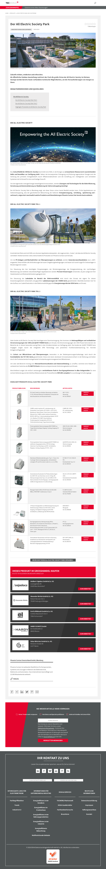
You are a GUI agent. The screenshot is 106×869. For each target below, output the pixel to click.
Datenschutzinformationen (46, 728)
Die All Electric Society (21, 97)
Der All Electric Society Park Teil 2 (26, 103)
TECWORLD (14, 2)
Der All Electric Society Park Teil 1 (26, 100)
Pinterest (62, 771)
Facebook (44, 771)
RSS (68, 771)
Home (6, 13)
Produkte (13, 13)
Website (16, 679)
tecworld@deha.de (49, 737)
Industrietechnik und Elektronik (26, 13)
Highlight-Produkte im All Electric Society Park (30, 107)
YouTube (56, 771)
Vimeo (50, 771)
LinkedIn (38, 771)
